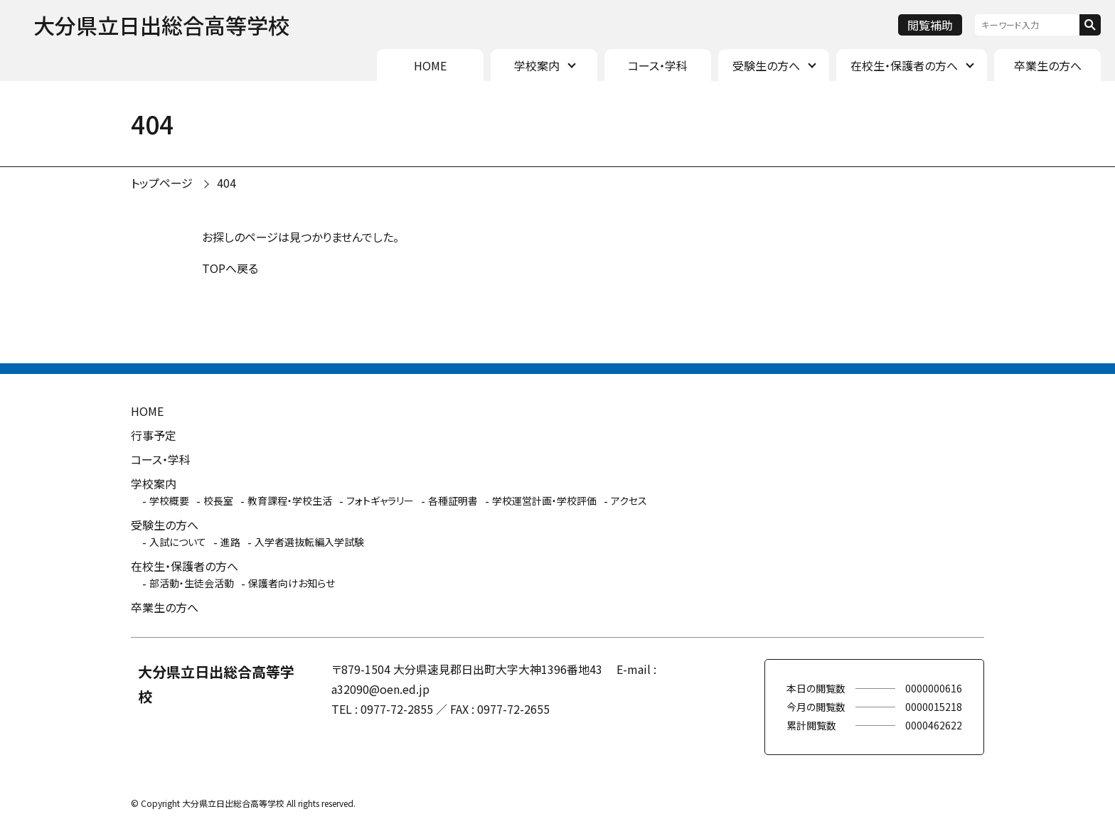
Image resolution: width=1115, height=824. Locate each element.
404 (226, 182)
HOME (430, 65)
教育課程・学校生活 (289, 500)
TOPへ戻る (230, 268)
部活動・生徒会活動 (191, 583)
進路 (230, 542)
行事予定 (153, 435)
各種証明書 (453, 500)
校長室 (218, 500)
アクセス (629, 500)
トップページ (162, 182)
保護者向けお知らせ (291, 583)
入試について (177, 542)
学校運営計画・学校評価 (544, 500)
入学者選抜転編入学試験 (309, 542)
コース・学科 (658, 65)
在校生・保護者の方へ (904, 65)
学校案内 (537, 65)
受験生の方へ (766, 65)
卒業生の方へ (1048, 65)
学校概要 (169, 500)
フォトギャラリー (380, 500)
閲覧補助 (930, 24)
